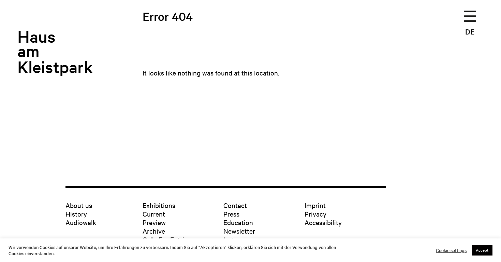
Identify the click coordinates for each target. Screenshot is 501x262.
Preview (154, 222)
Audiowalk (80, 222)
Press (231, 213)
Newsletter (239, 230)
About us (78, 205)
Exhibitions (159, 205)
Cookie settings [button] (451, 250)
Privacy (315, 213)
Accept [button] (482, 250)
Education (238, 222)
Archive (154, 230)
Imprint (315, 205)
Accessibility (323, 222)
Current (154, 213)
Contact (235, 205)
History (76, 213)
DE (469, 31)
